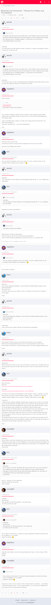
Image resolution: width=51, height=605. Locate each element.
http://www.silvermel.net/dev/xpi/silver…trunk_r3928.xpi (17, 386)
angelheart (7, 105)
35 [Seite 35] (11, 18)
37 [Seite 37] (17, 18)
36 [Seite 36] (14, 18)
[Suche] (40, 2)
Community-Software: (25, 602)
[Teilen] (48, 18)
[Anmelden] (44, 2)
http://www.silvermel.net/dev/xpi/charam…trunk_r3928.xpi (17, 391)
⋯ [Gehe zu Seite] (8, 18)
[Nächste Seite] (26, 18)
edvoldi (16, 241)
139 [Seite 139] (23, 18)
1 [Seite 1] (5, 18)
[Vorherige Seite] (2, 18)
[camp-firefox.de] (2, 2)
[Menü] (49, 2)
